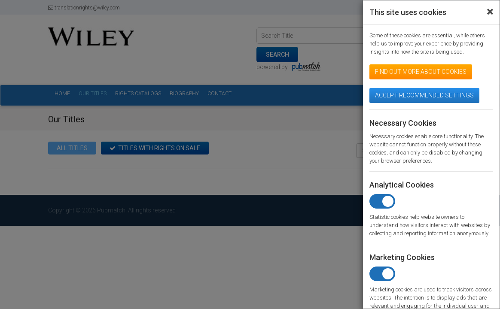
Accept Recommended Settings (424, 95)
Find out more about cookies (420, 71)
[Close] (490, 12)
